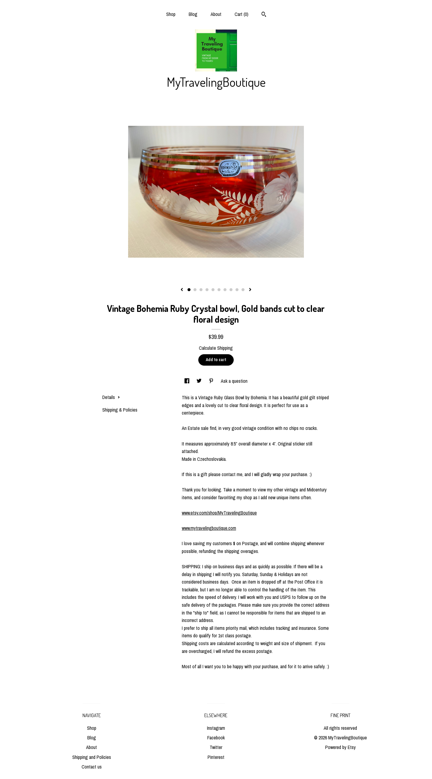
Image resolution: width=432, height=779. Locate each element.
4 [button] (207, 289)
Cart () (241, 14)
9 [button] (237, 289)
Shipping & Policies (119, 409)
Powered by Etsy (340, 747)
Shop (171, 14)
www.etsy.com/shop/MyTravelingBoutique (219, 512)
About (216, 14)
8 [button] (231, 289)
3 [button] (201, 289)
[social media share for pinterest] (212, 381)
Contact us (92, 766)
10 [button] (243, 289)
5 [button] (213, 289)
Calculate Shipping (216, 348)
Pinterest (216, 757)
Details (111, 397)
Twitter (216, 747)
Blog (193, 14)
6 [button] (219, 289)
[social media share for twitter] (199, 381)
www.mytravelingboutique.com (209, 528)
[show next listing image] (250, 290)
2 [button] (195, 289)
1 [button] (189, 289)
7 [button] (225, 289)
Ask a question (234, 381)
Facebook (216, 737)
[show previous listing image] (181, 290)
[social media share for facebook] (187, 381)
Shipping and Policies (91, 757)
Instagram (216, 728)
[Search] (264, 15)
